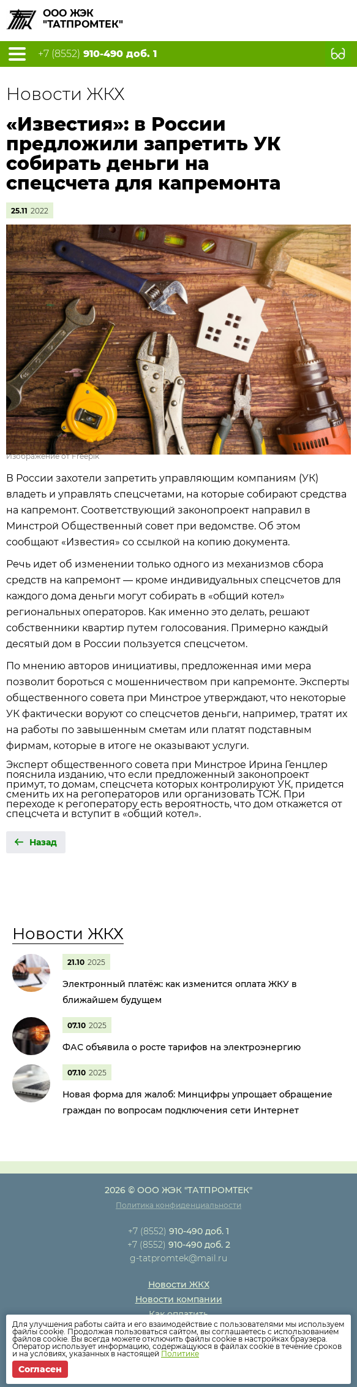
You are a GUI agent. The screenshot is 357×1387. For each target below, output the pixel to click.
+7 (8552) (97, 54)
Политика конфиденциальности (178, 1205)
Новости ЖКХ (68, 933)
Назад (43, 842)
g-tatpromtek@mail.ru (178, 1258)
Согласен (40, 1369)
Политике (180, 1353)
